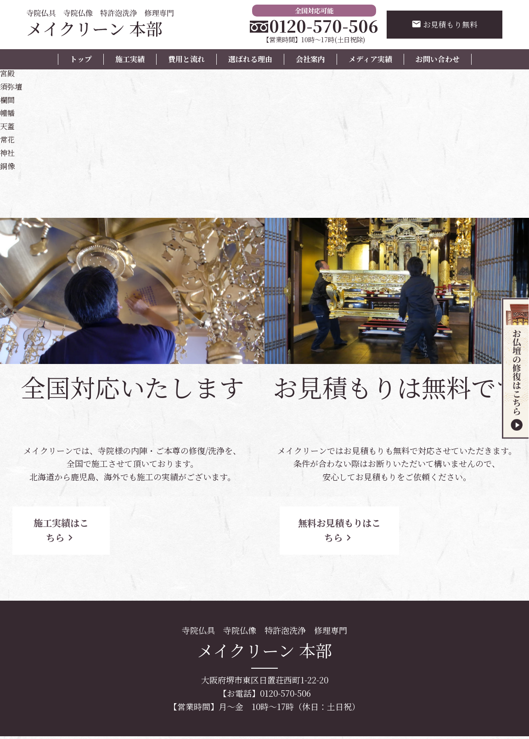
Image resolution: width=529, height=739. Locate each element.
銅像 (8, 165)
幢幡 (8, 112)
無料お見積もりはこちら (347, 522)
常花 (8, 139)
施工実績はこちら (82, 522)
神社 (8, 152)
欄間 (8, 99)
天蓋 (8, 125)
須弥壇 (12, 86)
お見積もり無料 (443, 25)
